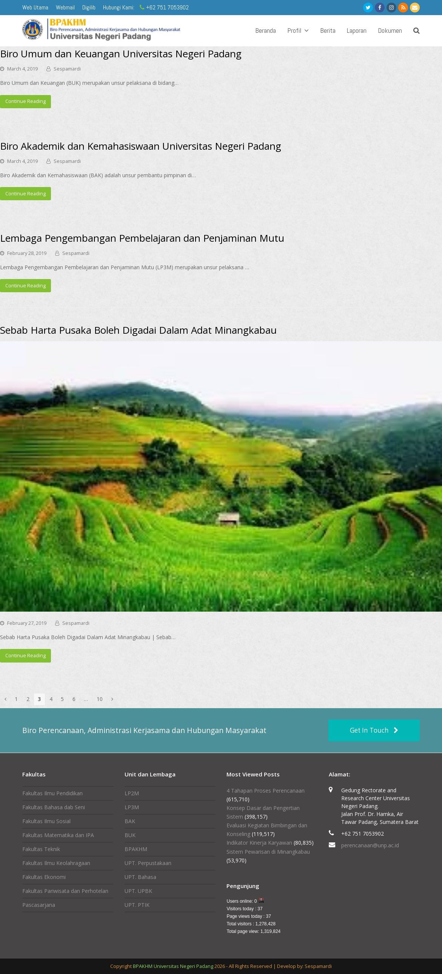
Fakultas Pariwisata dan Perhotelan (65, 890)
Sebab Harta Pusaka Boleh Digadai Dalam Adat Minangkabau (138, 330)
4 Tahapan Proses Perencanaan (265, 790)
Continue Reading (25, 101)
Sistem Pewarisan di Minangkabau (268, 851)
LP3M (132, 807)
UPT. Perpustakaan (148, 863)
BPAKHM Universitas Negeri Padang (173, 966)
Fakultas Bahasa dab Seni (53, 807)
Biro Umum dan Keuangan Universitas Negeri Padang (121, 53)
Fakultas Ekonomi (44, 876)
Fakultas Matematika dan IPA (58, 835)
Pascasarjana (38, 904)
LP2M (132, 793)
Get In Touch (374, 730)
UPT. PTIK (137, 904)
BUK (130, 835)
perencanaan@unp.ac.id (370, 845)
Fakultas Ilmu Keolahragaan (56, 863)
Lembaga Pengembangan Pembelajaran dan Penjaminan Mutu (142, 238)
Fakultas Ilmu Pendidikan (52, 793)
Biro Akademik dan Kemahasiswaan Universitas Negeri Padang (140, 146)
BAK (130, 821)
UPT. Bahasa (140, 876)
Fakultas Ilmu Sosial (46, 821)
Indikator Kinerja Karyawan (259, 842)
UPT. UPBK (138, 890)
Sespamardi (67, 68)
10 (102, 699)
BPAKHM (136, 849)
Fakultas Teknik (41, 849)
